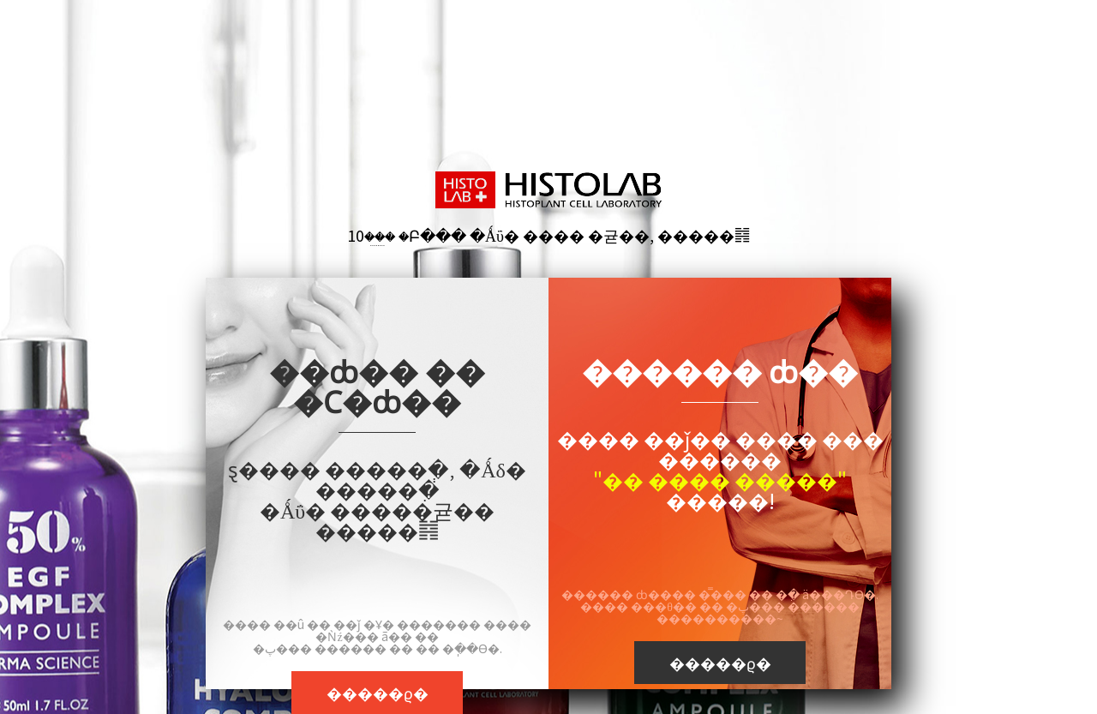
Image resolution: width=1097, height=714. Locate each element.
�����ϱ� (378, 692)
